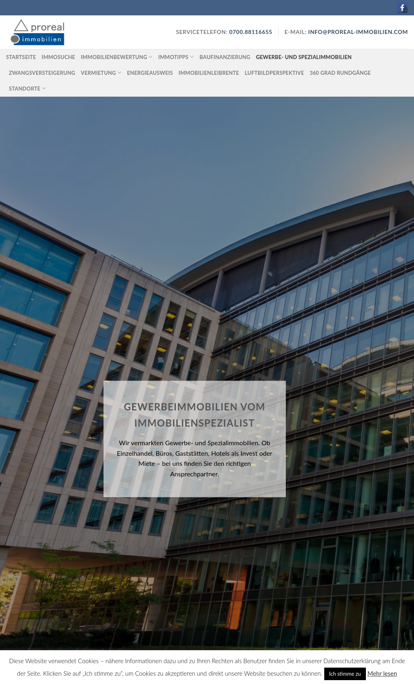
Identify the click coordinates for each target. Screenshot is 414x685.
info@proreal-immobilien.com (358, 32)
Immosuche (58, 57)
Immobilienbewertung (116, 57)
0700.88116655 (250, 32)
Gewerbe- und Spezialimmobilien (304, 57)
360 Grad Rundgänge (340, 73)
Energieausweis (150, 73)
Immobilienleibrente (209, 73)
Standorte (27, 88)
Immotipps (176, 57)
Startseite (21, 57)
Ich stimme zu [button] (345, 673)
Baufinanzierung (225, 57)
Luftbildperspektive (274, 73)
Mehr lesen (382, 673)
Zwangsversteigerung (42, 73)
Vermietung (101, 72)
